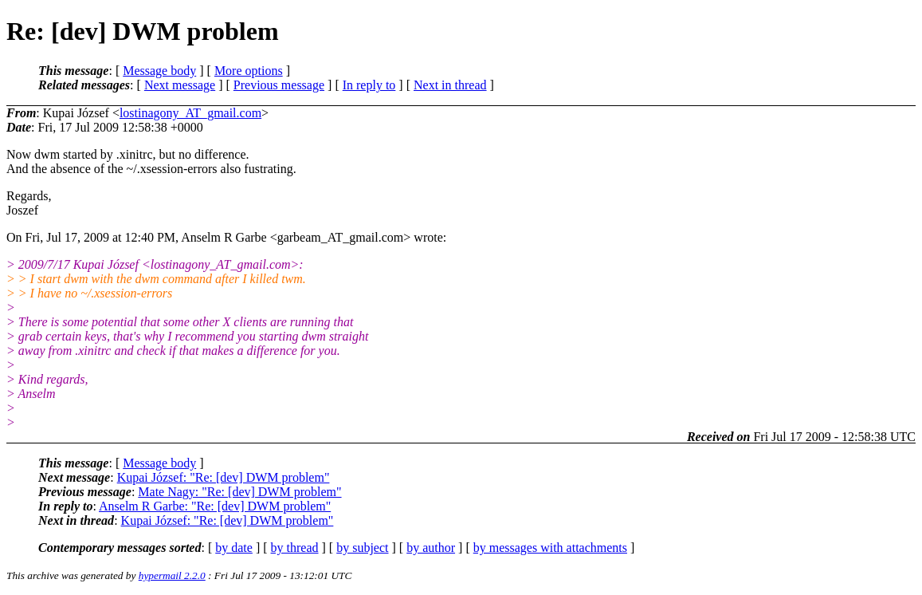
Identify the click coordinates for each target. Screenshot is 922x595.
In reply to (369, 85)
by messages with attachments (550, 547)
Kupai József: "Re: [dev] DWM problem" (223, 477)
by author (430, 547)
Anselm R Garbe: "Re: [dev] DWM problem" (215, 506)
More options (248, 70)
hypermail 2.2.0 (172, 575)
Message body (159, 70)
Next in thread (450, 85)
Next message (179, 85)
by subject (362, 547)
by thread (295, 547)
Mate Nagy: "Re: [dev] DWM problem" (239, 491)
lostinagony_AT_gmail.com (190, 113)
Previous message (278, 85)
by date (234, 547)
